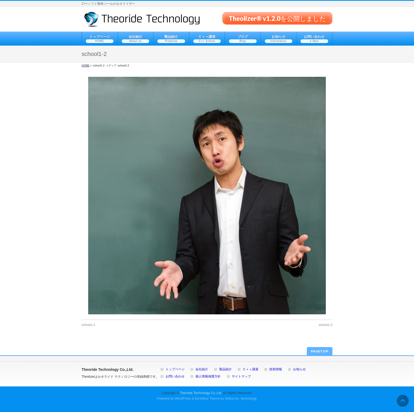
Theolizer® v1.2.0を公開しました (277, 18)
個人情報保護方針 (208, 376)
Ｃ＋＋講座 (250, 369)
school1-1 (88, 325)
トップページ (175, 369)
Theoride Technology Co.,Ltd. (201, 393)
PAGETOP (319, 351)
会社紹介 (201, 369)
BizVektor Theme (207, 398)
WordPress (183, 398)
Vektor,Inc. (232, 398)
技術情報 (275, 369)
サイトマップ (241, 376)
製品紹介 (225, 369)
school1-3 (325, 325)
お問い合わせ (175, 376)
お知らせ (299, 369)
